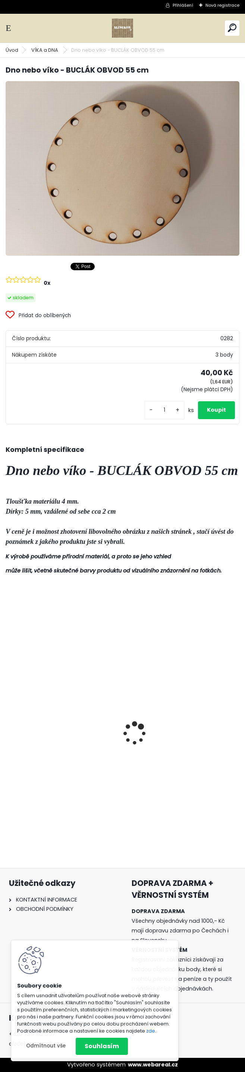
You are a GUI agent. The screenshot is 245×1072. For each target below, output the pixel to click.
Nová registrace (222, 5)
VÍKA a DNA (45, 50)
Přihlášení (183, 5)
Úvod (12, 50)
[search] (232, 27)
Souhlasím (102, 1046)
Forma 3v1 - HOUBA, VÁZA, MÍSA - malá (58, 755)
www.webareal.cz (153, 1064)
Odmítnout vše (46, 1045)
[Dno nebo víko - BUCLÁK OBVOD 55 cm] (122, 168)
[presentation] (9, 720)
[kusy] (164, 410)
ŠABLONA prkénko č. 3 (161, 753)
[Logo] (123, 28)
